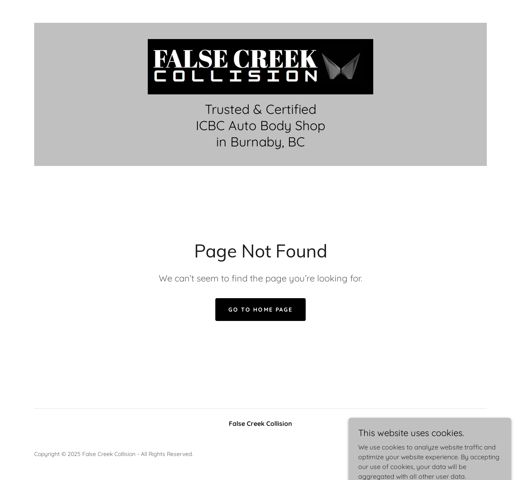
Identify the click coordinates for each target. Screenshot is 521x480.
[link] (260, 66)
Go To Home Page (260, 309)
